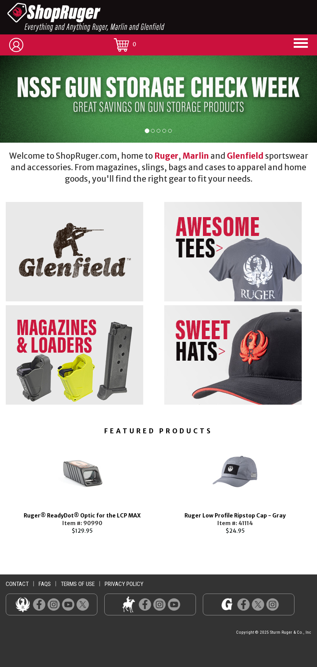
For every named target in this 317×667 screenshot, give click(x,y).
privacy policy (124, 584)
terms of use (78, 584)
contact (17, 584)
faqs (45, 584)
